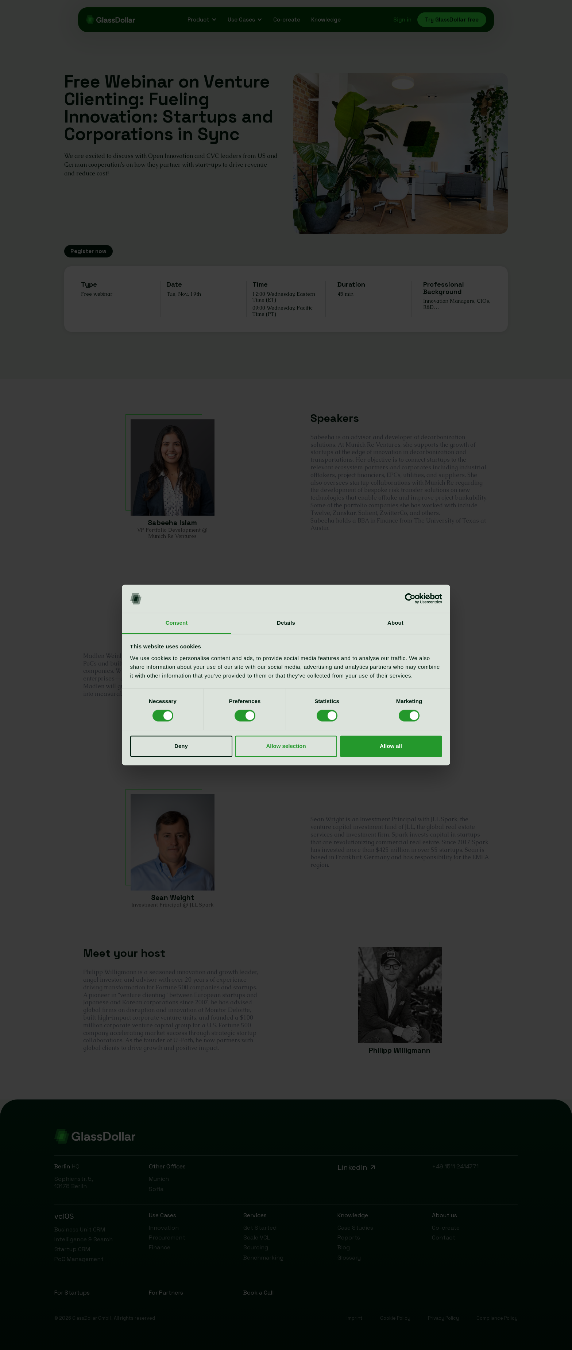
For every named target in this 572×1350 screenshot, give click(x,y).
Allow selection (286, 746)
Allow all (391, 746)
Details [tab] (286, 623)
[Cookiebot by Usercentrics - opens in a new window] (410, 598)
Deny (181, 746)
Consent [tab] (177, 623)
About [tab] (395, 623)
